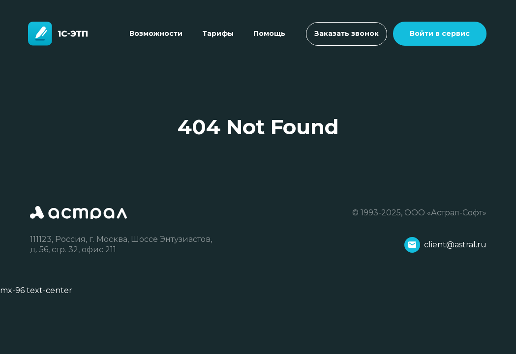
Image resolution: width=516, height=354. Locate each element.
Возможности (155, 33)
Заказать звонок (346, 33)
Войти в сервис (440, 33)
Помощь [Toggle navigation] (269, 33)
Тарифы (218, 33)
